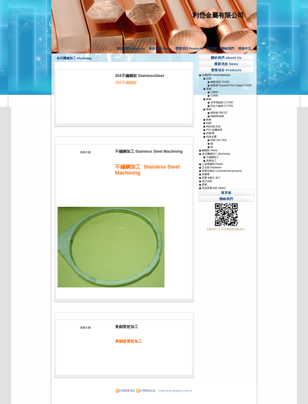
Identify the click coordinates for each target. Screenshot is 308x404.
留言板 (212, 48)
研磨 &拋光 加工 (211, 177)
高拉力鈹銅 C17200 (221, 105)
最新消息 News (160, 48)
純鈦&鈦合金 (213, 126)
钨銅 (208, 122)
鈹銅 (208, 99)
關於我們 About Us (131, 48)
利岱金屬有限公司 (218, 15)
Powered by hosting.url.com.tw (175, 391)
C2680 (214, 95)
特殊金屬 (211, 136)
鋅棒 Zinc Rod (218, 140)
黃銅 (208, 88)
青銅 (208, 109)
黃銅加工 (211, 160)
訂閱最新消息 (127, 390)
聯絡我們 (227, 48)
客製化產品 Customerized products (222, 170)
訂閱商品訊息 (147, 390)
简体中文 (244, 48)
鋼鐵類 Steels (210, 150)
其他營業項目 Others (214, 187)
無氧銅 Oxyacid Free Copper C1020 (231, 85)
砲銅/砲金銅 (217, 116)
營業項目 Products (189, 48)
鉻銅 (208, 119)
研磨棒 (206, 174)
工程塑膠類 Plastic (212, 164)
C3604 (214, 92)
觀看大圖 (85, 152)
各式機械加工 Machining (74, 58)
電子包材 (207, 181)
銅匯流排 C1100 (219, 81)
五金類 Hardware (211, 167)
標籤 (204, 184)
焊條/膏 (210, 133)
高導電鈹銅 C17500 (221, 102)
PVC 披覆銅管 (214, 129)
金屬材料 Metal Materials (216, 75)
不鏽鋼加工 (212, 157)
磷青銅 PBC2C (218, 112)
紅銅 (208, 78)
